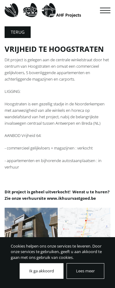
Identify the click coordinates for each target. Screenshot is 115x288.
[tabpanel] (31, 234)
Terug (18, 32)
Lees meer (85, 271)
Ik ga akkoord (41, 271)
